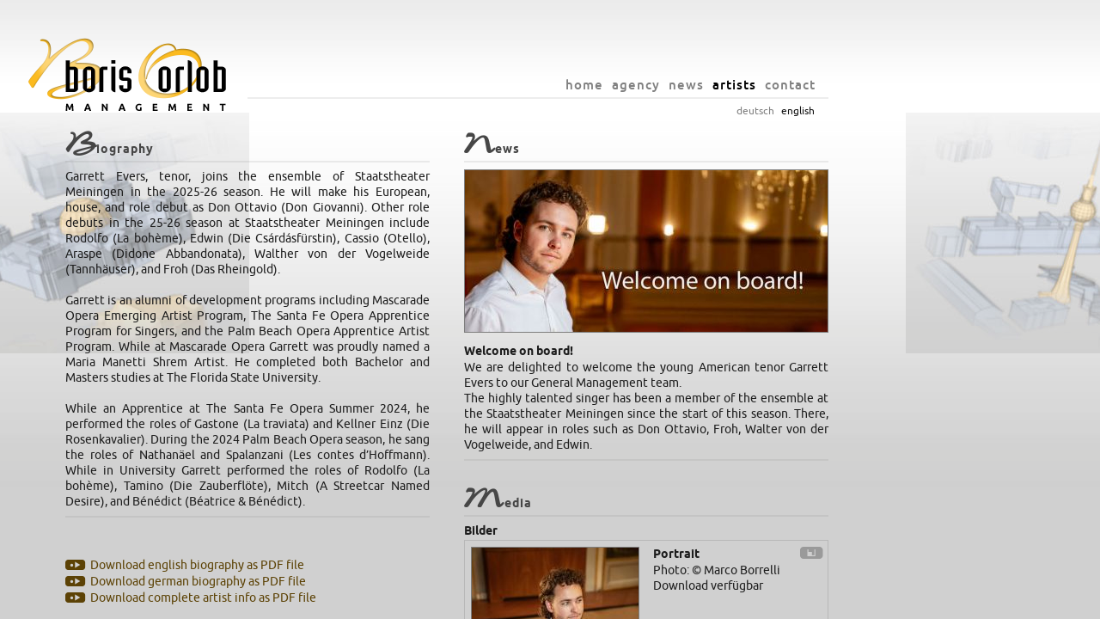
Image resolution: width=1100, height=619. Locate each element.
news (789, 85)
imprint (668, 602)
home (687, 85)
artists (837, 85)
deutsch (858, 111)
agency (739, 85)
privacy (709, 602)
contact (893, 85)
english (901, 111)
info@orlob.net (607, 602)
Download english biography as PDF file (300, 565)
